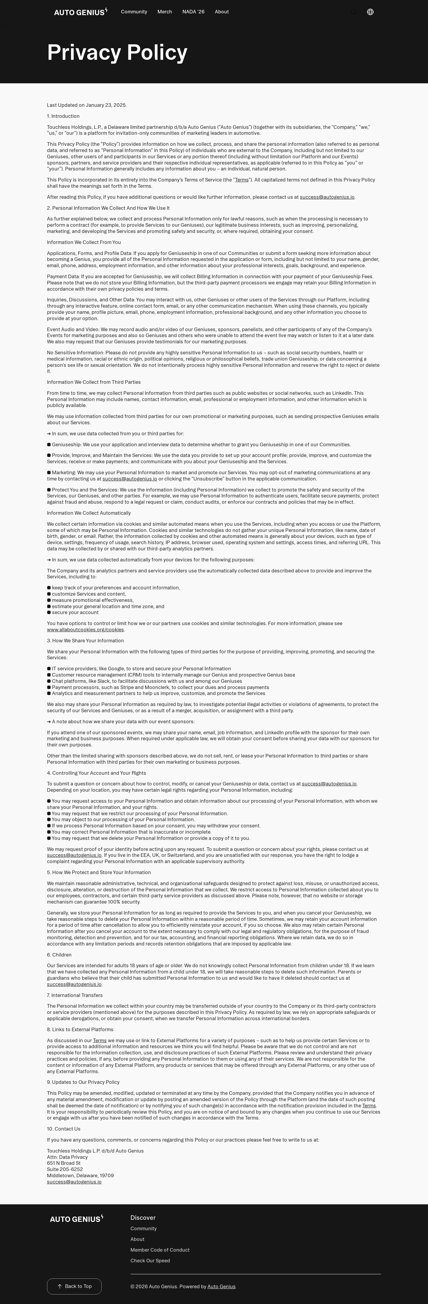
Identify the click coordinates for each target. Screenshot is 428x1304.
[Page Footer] (76, 1218)
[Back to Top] (74, 1286)
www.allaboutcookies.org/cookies (85, 629)
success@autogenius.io (327, 197)
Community (134, 11)
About (222, 11)
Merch (165, 11)
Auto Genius (221, 1286)
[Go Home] (80, 12)
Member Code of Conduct (160, 1250)
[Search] (353, 12)
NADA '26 (193, 11)
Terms (241, 179)
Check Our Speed (150, 1260)
